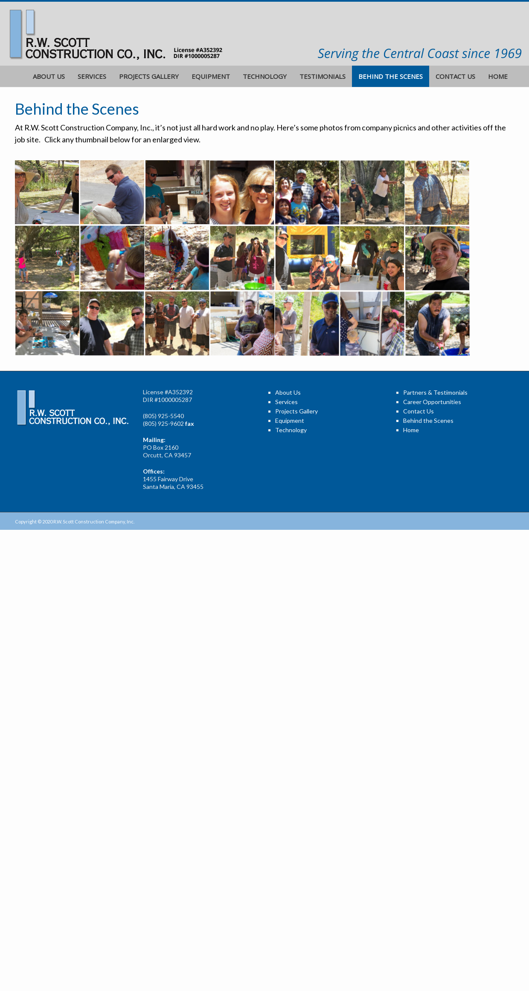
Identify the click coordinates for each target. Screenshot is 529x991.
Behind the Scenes (390, 76)
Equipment (211, 76)
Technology (265, 76)
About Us (49, 76)
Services (92, 76)
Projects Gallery (149, 76)
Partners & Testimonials (435, 392)
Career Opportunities (432, 401)
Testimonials (322, 76)
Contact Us (455, 76)
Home (498, 76)
